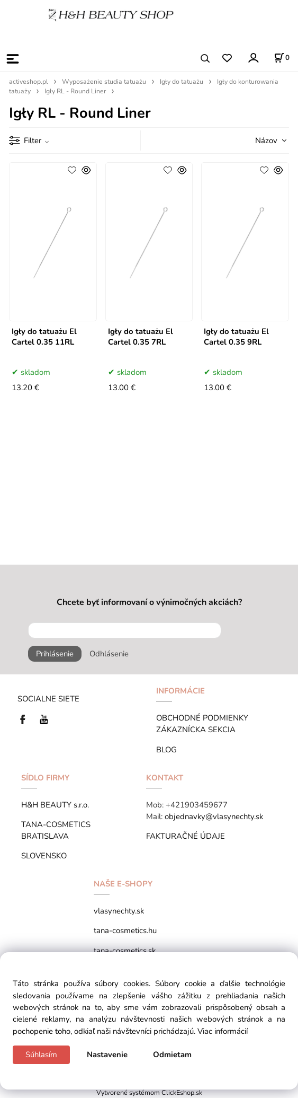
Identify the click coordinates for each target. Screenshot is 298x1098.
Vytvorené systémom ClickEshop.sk (149, 1092)
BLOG (166, 749)
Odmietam (172, 1054)
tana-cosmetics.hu (125, 930)
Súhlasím (41, 1054)
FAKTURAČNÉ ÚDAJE (185, 836)
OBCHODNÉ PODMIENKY (202, 718)
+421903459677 (197, 805)
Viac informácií (222, 1031)
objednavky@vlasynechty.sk (214, 816)
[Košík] (282, 57)
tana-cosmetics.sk (125, 950)
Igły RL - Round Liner (75, 91)
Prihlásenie (55, 653)
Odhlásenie (109, 653)
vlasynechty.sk (119, 911)
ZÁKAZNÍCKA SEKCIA (198, 729)
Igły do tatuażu (181, 81)
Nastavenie (107, 1054)
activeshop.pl (28, 81)
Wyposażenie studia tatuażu (104, 81)
